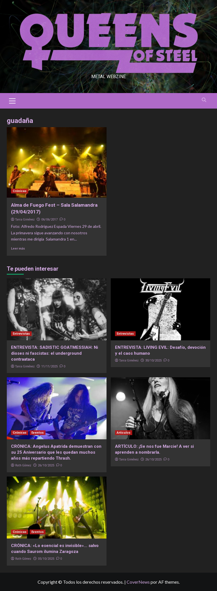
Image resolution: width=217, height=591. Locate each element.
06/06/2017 (49, 219)
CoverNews (138, 582)
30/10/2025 (153, 360)
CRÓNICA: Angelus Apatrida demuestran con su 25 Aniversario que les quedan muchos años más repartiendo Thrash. (56, 452)
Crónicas (20, 191)
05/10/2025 (46, 559)
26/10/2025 (46, 465)
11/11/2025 (49, 366)
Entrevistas (21, 334)
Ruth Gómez (23, 465)
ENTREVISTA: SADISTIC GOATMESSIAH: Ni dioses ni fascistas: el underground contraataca (54, 353)
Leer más (18, 248)
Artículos (124, 433)
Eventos (37, 433)
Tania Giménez (25, 219)
